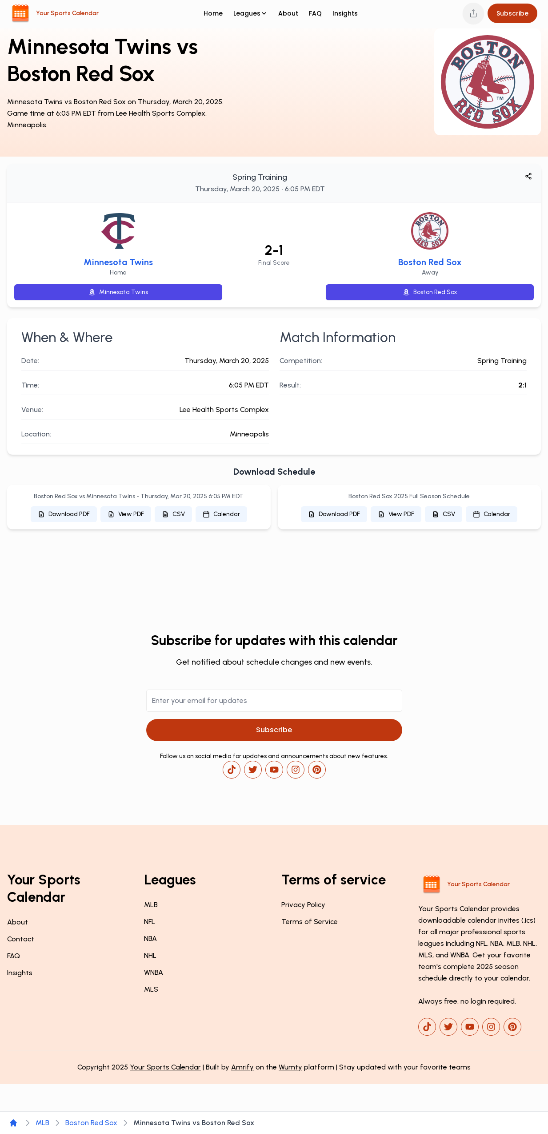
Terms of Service (309, 921)
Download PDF (64, 514)
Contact (20, 939)
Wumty (290, 1067)
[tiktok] (231, 770)
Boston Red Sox (430, 262)
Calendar (221, 514)
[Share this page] (473, 13)
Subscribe (512, 13)
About (288, 13)
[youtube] (274, 770)
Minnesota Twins (118, 262)
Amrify (242, 1067)
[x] (253, 770)
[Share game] (528, 176)
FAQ (315, 13)
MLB (151, 904)
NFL (149, 921)
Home (213, 13)
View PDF (126, 514)
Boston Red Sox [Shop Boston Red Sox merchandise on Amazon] (430, 292)
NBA (150, 938)
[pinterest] (317, 770)
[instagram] (295, 770)
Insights (345, 13)
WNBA (153, 972)
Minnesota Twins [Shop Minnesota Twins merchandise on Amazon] (118, 292)
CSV (173, 514)
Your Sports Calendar (165, 1067)
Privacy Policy (303, 904)
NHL (150, 955)
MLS (151, 989)
